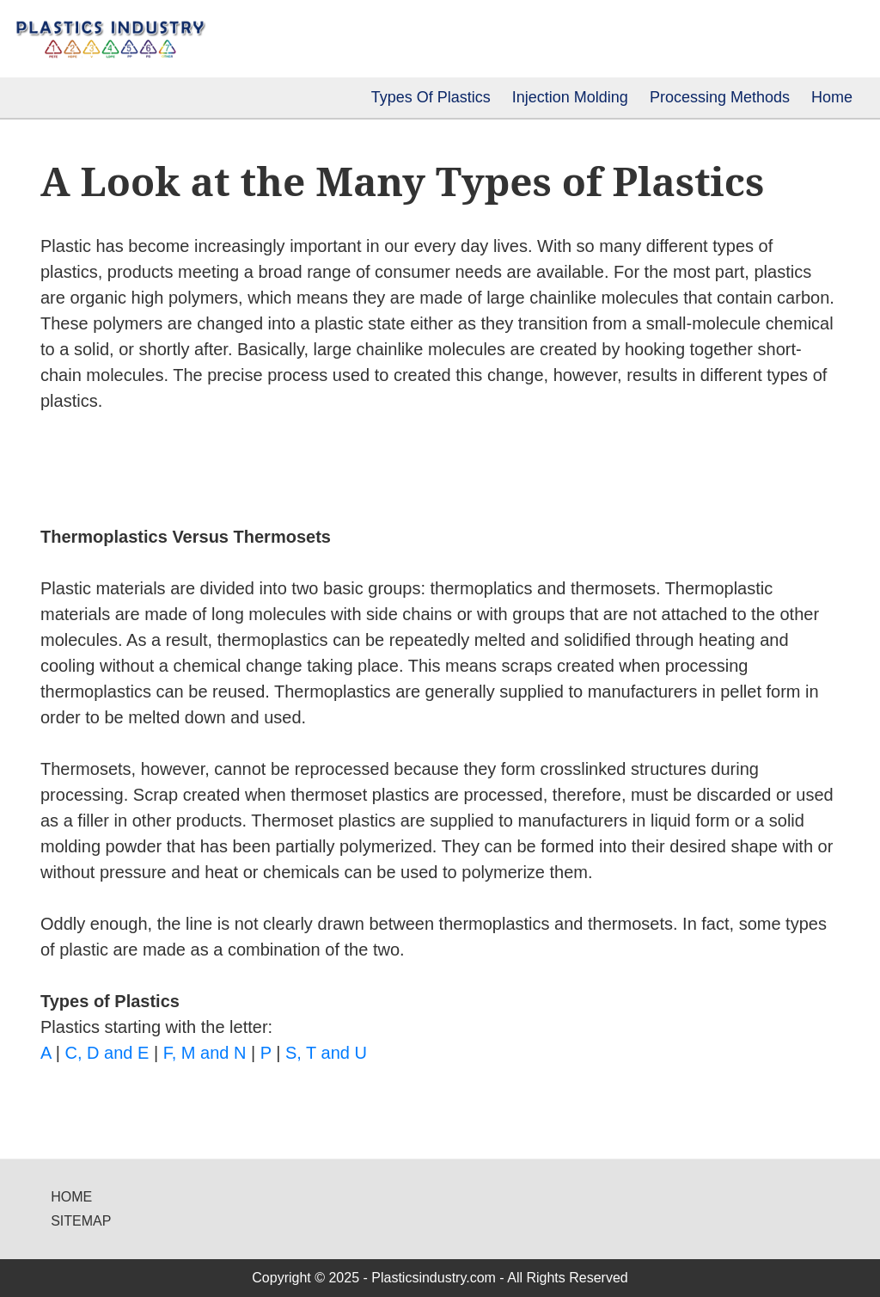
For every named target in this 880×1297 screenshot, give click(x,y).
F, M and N (205, 1052)
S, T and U (326, 1052)
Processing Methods (720, 97)
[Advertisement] (241, 465)
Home (831, 97)
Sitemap (81, 1221)
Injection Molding (570, 97)
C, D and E (107, 1052)
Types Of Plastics (431, 97)
